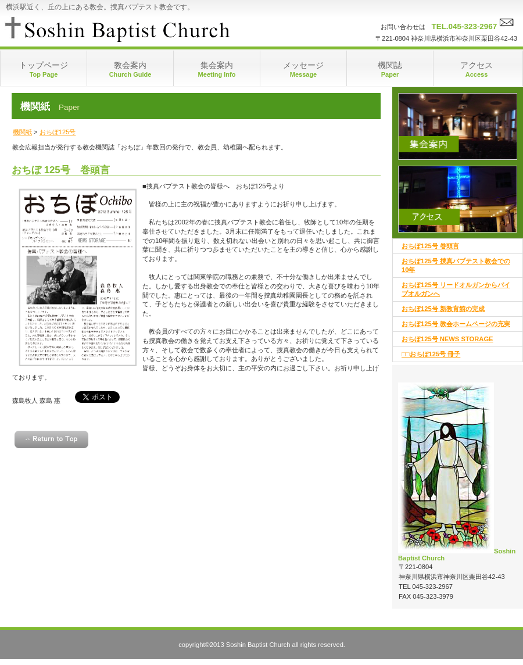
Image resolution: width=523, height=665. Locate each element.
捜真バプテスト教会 (116, 29)
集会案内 (457, 126)
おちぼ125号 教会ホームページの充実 (456, 323)
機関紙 (22, 131)
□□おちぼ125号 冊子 (431, 354)
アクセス (457, 199)
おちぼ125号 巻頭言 (430, 245)
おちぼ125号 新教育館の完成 (443, 308)
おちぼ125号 (58, 131)
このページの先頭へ (51, 439)
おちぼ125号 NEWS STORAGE (447, 338)
